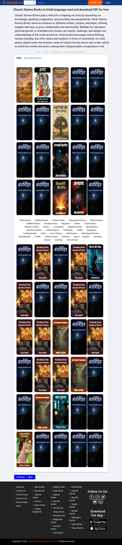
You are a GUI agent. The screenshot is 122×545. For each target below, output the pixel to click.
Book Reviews (25, 237)
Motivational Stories (77, 220)
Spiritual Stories (41, 220)
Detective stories (75, 227)
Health (80, 230)
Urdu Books (58, 533)
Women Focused (32, 227)
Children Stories (33, 223)
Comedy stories (50, 223)
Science (47, 240)
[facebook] (91, 497)
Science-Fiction (51, 237)
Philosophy (68, 230)
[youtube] (95, 501)
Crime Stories (72, 240)
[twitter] (103, 497)
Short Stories (25, 220)
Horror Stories (56, 233)
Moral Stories (91, 227)
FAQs (18, 506)
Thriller (38, 237)
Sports (77, 237)
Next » (31, 477)
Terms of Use (21, 498)
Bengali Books (59, 515)
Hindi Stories (76, 487)
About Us (20, 487)
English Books (59, 487)
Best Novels (40, 491)
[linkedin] (100, 501)
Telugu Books (58, 512)
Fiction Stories (58, 220)
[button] (33, 2)
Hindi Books (58, 491)
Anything (58, 240)
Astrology (98, 237)
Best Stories (40, 487)
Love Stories (58, 227)
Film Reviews (71, 233)
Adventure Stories (33, 230)
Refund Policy (22, 502)
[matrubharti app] (63, 2)
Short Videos (40, 505)
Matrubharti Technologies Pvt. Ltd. (43, 541)
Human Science (52, 230)
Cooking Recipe (29, 233)
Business (66, 237)
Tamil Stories (76, 524)
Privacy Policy (22, 495)
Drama (46, 227)
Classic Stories (96, 220)
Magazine (65, 223)
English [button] (42, 3)
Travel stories (90, 223)
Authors (38, 501)
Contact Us (21, 491)
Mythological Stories (90, 233)
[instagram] (97, 497)
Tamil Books (58, 508)
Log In (108, 2)
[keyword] (30, 2)
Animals (85, 237)
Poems (77, 223)
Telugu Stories (77, 528)
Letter (43, 233)
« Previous (20, 477)
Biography (91, 230)
